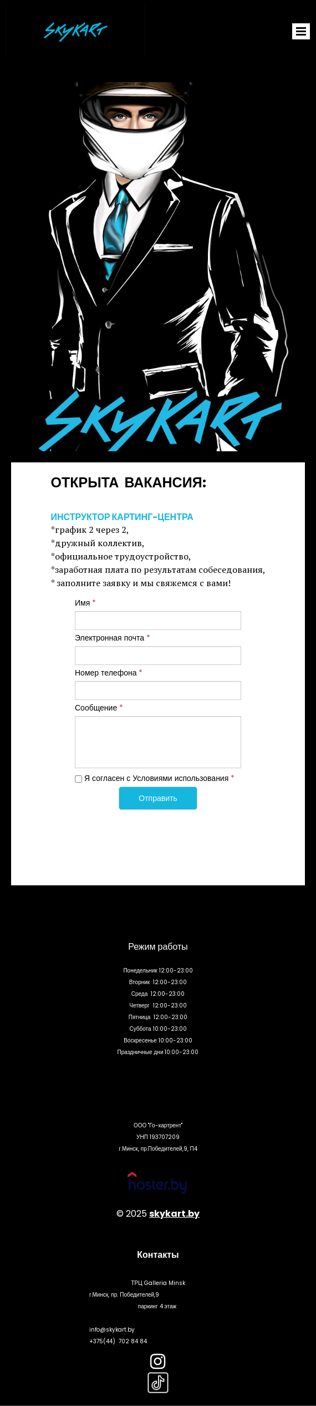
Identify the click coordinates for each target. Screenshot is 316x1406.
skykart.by (174, 1213)
